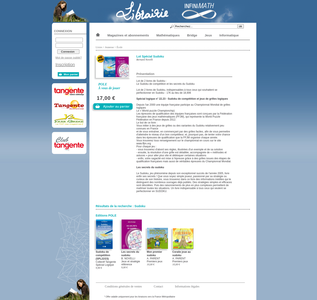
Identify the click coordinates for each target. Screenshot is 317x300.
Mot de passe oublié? (69, 57)
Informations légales (187, 286)
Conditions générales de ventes (123, 286)
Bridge (192, 35)
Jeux (208, 35)
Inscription (65, 64)
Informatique (229, 35)
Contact (158, 286)
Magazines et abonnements (128, 35)
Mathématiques (168, 35)
